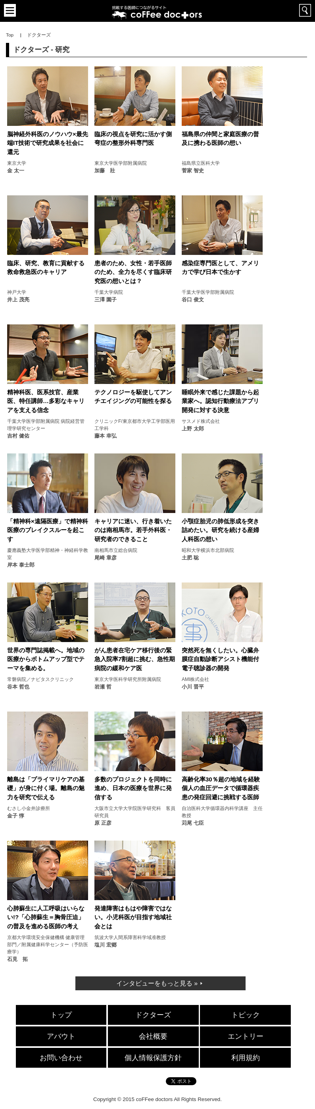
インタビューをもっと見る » (157, 983)
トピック (245, 1015)
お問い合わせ (61, 1058)
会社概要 (153, 1036)
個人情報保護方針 (153, 1058)
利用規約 (245, 1058)
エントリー (245, 1036)
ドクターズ (153, 1015)
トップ (61, 1015)
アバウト (61, 1036)
